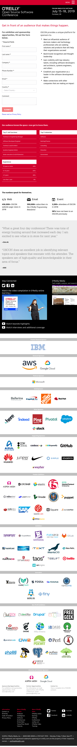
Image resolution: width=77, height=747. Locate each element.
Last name (6, 54)
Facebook (52, 716)
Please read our (11, 115)
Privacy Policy (6, 719)
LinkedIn (67, 716)
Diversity (5, 715)
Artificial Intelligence (21, 716)
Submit (7, 110)
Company (6, 62)
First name (6, 46)
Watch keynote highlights (18, 324)
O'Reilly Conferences (36, 720)
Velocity (19, 727)
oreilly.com (35, 723)
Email (4, 78)
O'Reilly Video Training (36, 726)
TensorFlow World (23, 725)
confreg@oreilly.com (17, 742)
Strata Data (20, 723)
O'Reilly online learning (36, 716)
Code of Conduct (7, 717)
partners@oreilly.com (33, 694)
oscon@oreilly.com (8, 693)
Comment (5, 96)
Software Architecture (21, 720)
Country (5, 87)
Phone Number (8, 70)
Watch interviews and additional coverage (25, 328)
